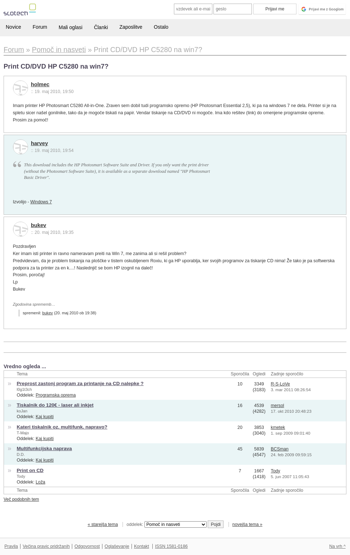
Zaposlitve (130, 27)
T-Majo (23, 433)
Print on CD (30, 470)
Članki (101, 27)
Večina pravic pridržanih (46, 546)
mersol (277, 405)
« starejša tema (103, 524)
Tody (21, 476)
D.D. (21, 454)
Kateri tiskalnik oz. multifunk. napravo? (62, 427)
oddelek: (166, 524)
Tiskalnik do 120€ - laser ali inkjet (55, 405)
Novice (13, 27)
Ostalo (161, 27)
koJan (22, 411)
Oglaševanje (117, 546)
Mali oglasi (70, 27)
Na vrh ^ (337, 546)
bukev (38, 225)
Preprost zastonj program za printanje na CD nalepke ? (80, 383)
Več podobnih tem (21, 499)
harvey (39, 143)
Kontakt (141, 546)
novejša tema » (247, 524)
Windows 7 (41, 201)
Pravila (11, 546)
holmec (40, 84)
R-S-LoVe (280, 384)
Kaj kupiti (45, 416)
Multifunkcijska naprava (44, 448)
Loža (40, 482)
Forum (40, 27)
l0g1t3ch (24, 389)
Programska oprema (56, 395)
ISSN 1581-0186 (171, 546)
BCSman (280, 449)
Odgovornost (87, 546)
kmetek (278, 427)
